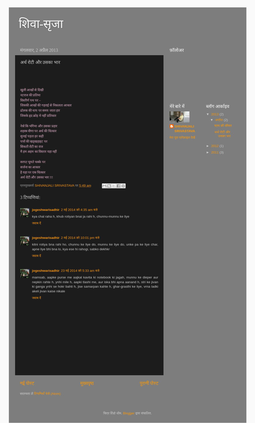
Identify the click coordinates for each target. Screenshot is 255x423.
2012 (215, 146)
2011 (215, 152)
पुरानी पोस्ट (149, 383)
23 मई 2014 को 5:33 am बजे (80, 271)
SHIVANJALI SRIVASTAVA (185, 128)
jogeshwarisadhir (46, 210)
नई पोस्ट (27, 383)
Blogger (129, 413)
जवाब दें (36, 223)
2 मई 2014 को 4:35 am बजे (79, 210)
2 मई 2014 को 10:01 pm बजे (80, 238)
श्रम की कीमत (223, 125)
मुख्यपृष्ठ (87, 383)
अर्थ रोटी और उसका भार (222, 134)
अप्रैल (219, 120)
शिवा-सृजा (41, 23)
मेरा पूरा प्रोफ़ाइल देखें (182, 137)
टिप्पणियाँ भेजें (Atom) (47, 394)
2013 (215, 114)
